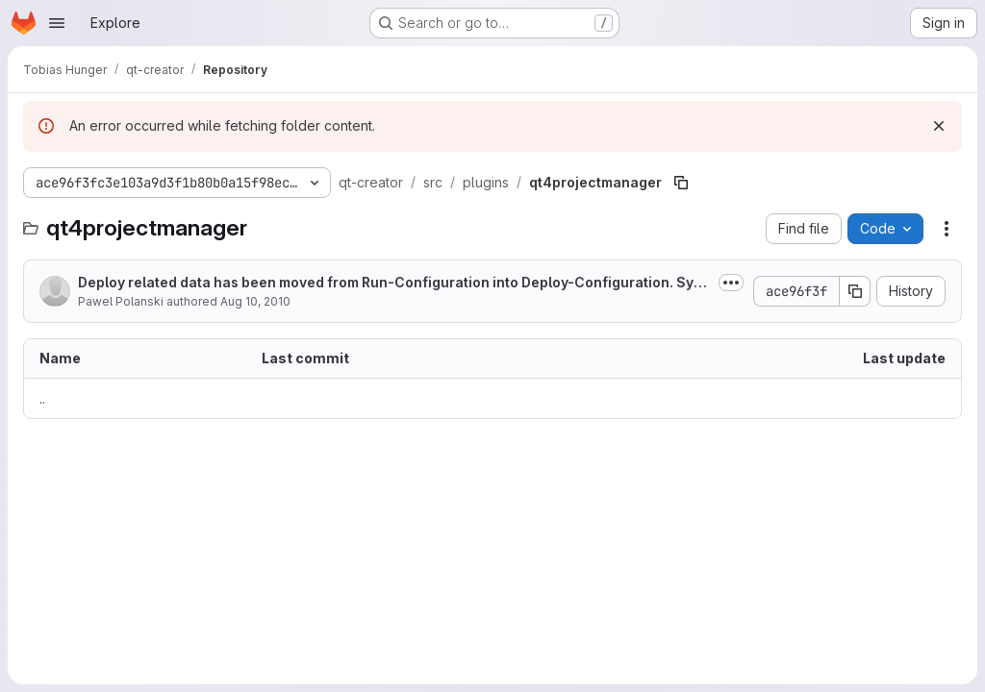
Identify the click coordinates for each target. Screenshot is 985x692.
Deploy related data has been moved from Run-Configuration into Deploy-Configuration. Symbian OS (391, 283)
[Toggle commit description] (731, 282)
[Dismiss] (938, 125)
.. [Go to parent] (42, 398)
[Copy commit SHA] (855, 291)
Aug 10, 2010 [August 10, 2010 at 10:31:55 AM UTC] (255, 301)
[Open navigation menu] (56, 23)
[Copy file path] (681, 182)
